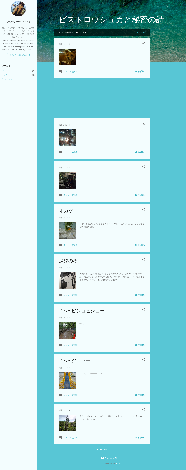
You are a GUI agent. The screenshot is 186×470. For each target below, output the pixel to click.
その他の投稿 (102, 449)
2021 (4, 71)
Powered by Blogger (111, 458)
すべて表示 (142, 32)
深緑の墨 (68, 261)
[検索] (167, 7)
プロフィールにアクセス (18, 55)
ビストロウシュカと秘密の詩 (111, 19)
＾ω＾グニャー (74, 361)
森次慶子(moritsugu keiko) (18, 22)
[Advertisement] (160, 68)
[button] (143, 44)
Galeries (118, 463)
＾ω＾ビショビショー (82, 311)
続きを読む (140, 71)
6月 (5, 75)
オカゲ (66, 211)
